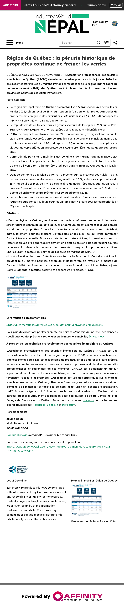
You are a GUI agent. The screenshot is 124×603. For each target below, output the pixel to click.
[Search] (77, 42)
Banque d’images (17, 435)
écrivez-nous (96, 336)
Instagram (68, 404)
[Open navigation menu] (14, 42)
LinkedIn (52, 404)
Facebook (39, 404)
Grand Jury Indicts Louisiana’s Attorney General (42, 5)
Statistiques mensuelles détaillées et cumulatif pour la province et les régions (54, 325)
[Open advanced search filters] (106, 42)
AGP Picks (10, 5)
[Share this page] (115, 42)
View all (116, 5)
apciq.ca (88, 400)
